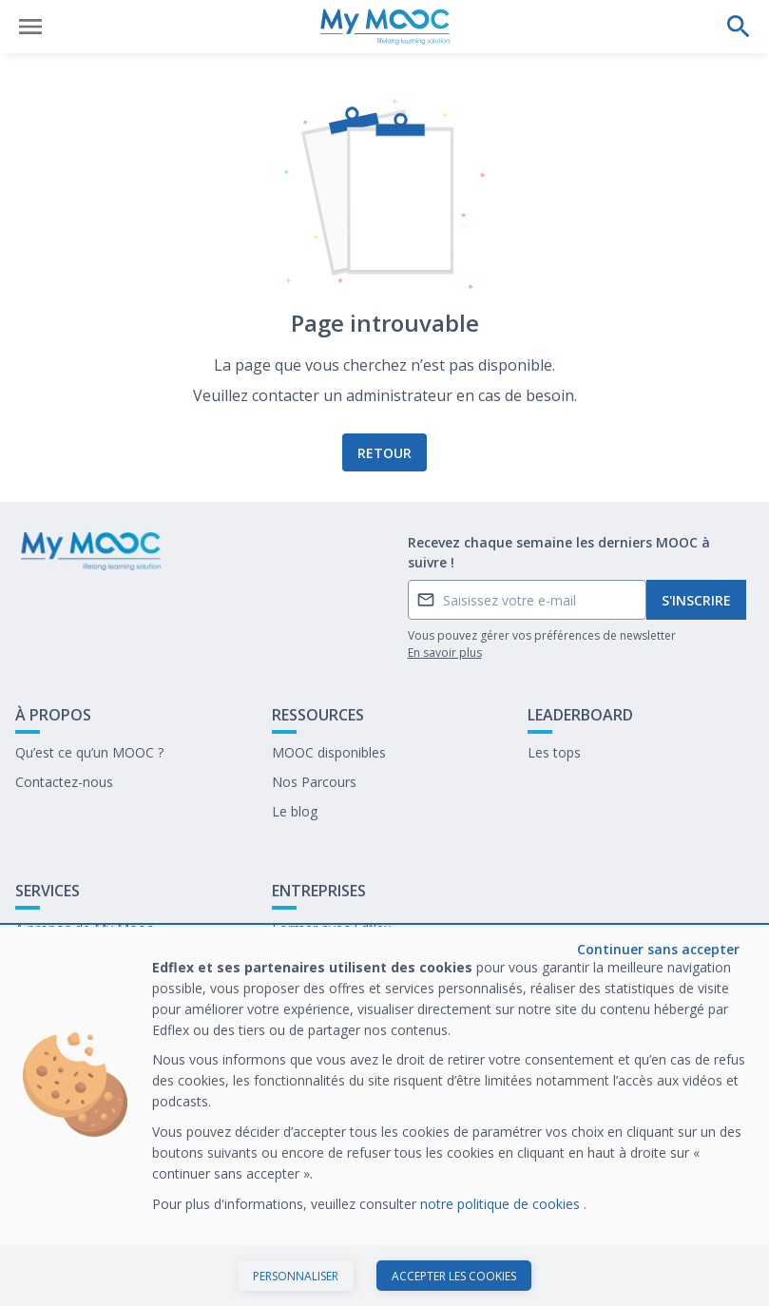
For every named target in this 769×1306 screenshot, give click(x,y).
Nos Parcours (314, 782)
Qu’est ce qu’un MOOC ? (89, 752)
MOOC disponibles (329, 752)
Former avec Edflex (331, 928)
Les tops (554, 752)
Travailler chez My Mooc (347, 987)
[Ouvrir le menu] (30, 26)
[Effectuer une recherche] (738, 26)
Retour (384, 453)
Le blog (294, 811)
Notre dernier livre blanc (345, 958)
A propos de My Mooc (84, 928)
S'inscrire (696, 600)
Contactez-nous (64, 782)
